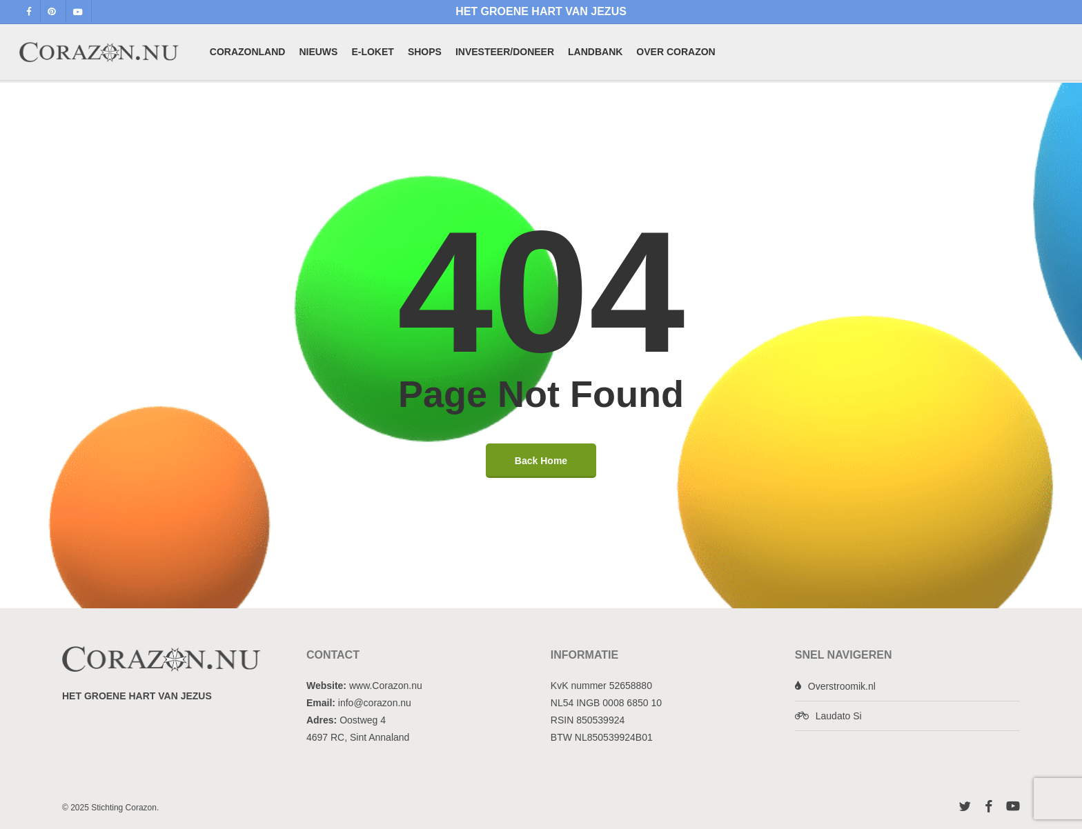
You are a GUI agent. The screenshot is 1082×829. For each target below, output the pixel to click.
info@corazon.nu (374, 702)
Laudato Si (839, 715)
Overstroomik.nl (842, 686)
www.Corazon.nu (385, 685)
